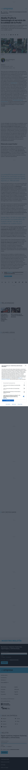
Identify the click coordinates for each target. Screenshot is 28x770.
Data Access (14, 404)
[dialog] (14, 385)
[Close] (26, 366)
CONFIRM (8, 400)
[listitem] (14, 383)
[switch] (24, 385)
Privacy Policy (20, 404)
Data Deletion (8, 404)
